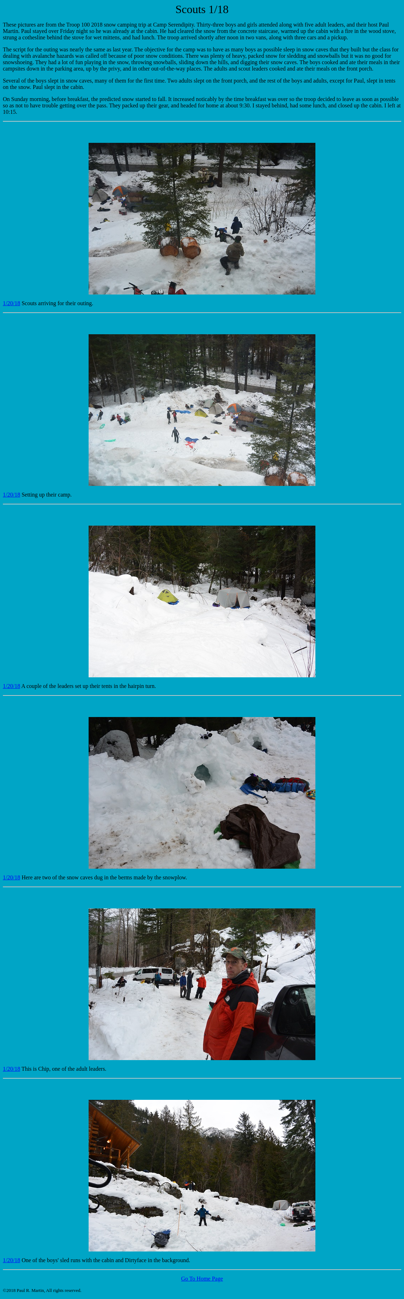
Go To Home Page (202, 1279)
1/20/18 (11, 303)
